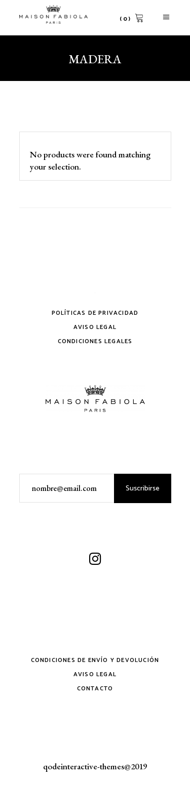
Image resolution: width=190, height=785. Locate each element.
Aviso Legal (95, 327)
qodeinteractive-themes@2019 (95, 766)
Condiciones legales (95, 341)
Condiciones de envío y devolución (95, 660)
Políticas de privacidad (95, 313)
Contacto (95, 688)
